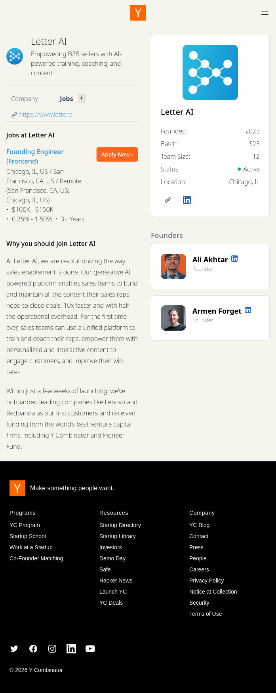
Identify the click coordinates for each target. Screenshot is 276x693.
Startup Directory (120, 525)
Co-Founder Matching (36, 558)
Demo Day (112, 558)
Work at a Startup (31, 547)
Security (199, 603)
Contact (198, 536)
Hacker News (115, 580)
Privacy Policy (206, 580)
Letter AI (49, 41)
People (198, 558)
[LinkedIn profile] (187, 200)
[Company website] (168, 200)
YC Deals (111, 603)
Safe (105, 569)
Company (24, 98)
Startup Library (117, 536)
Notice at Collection (213, 591)
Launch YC (113, 591)
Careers (199, 569)
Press (196, 547)
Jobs (66, 98)
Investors (110, 547)
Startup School (28, 536)
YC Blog (199, 525)
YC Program (25, 525)
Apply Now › (117, 154)
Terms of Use (205, 614)
